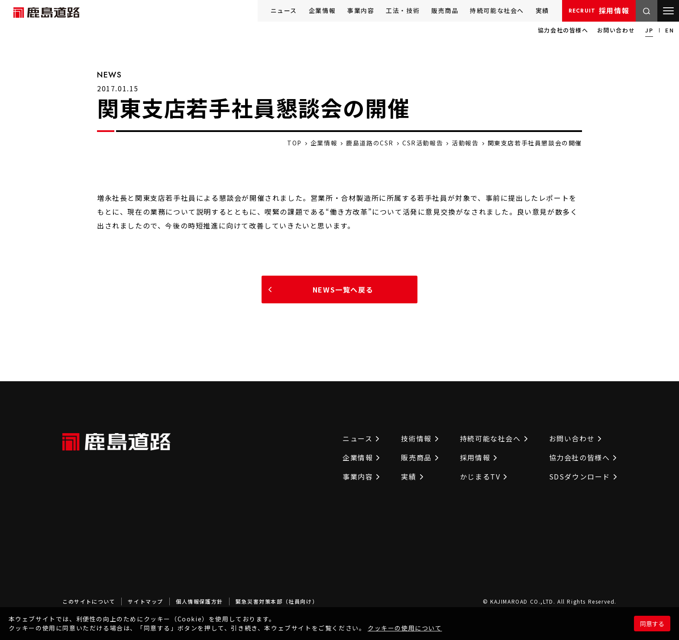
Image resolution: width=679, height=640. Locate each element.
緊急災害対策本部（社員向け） (277, 601)
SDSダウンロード (583, 476)
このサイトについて (88, 601)
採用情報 (599, 10)
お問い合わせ (616, 30)
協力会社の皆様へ (563, 30)
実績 (542, 10)
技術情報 (419, 438)
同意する (652, 623)
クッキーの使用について (405, 628)
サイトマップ (145, 601)
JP (649, 30)
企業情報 (322, 10)
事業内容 (360, 10)
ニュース (284, 10)
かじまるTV (483, 476)
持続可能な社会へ (497, 10)
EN (669, 30)
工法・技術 (403, 10)
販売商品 (444, 10)
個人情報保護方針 (199, 601)
